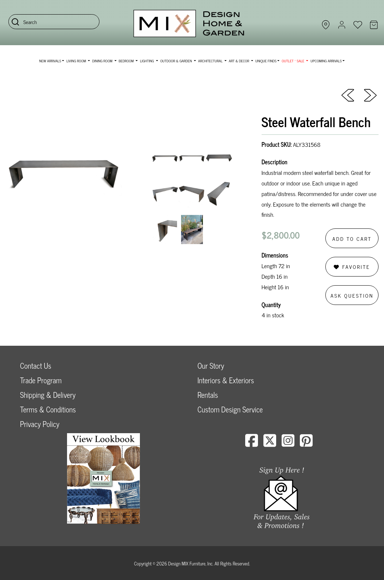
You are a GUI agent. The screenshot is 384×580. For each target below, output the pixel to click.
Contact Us (35, 366)
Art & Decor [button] (239, 61)
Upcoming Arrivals (326, 61)
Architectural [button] (211, 61)
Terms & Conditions (48, 409)
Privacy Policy (39, 424)
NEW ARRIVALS (50, 61)
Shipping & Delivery (47, 395)
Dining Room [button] (102, 61)
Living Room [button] (76, 61)
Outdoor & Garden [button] (176, 61)
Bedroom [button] (127, 61)
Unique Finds (266, 61)
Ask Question (351, 295)
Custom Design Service (230, 409)
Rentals (207, 395)
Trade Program (41, 380)
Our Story (210, 366)
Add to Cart (352, 238)
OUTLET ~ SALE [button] (293, 61)
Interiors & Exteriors (225, 380)
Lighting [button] (147, 61)
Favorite (352, 266)
